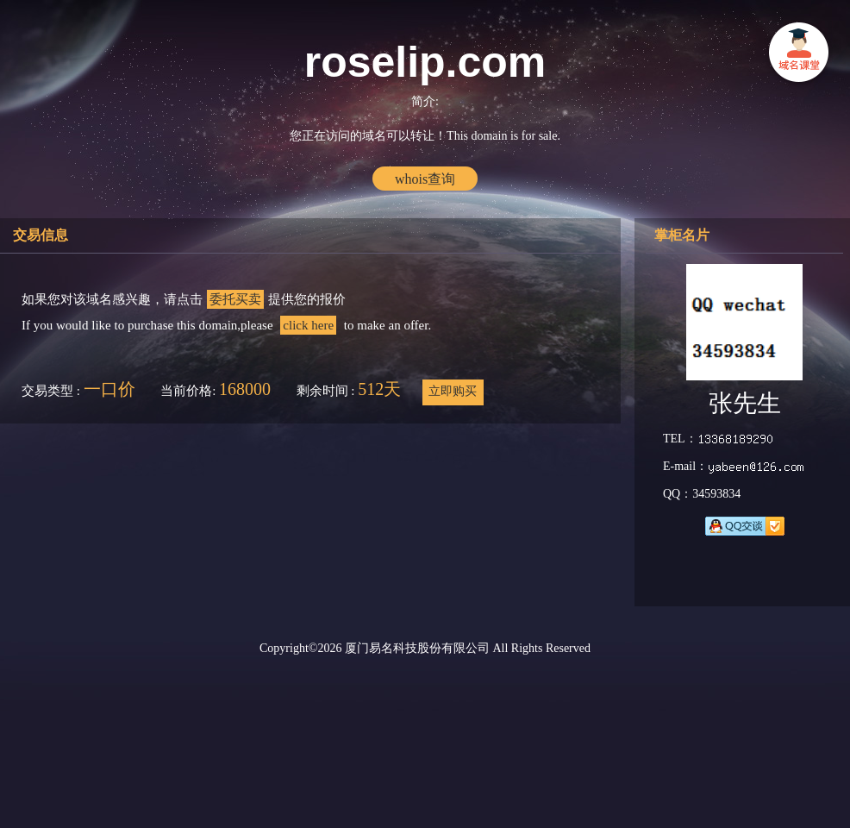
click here (308, 325)
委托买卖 (235, 299)
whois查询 (425, 179)
